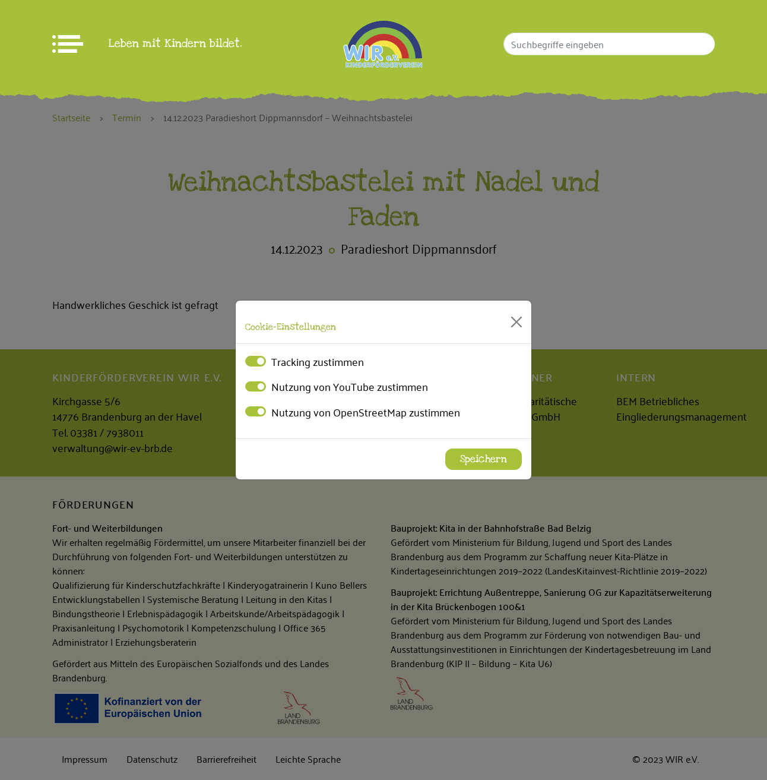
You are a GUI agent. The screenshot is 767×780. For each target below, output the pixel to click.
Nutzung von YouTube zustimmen (349, 386)
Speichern (483, 459)
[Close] (516, 322)
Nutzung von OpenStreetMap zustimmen (365, 411)
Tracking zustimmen (317, 361)
